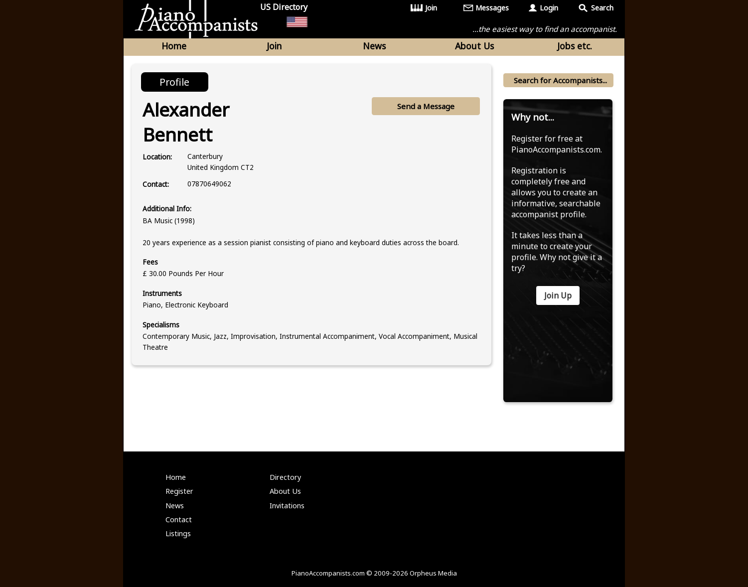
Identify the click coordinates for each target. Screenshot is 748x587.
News (374, 46)
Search (602, 7)
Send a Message (425, 106)
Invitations (287, 505)
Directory (285, 477)
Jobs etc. (574, 46)
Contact (178, 519)
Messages (492, 7)
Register (179, 491)
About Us (474, 46)
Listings (178, 533)
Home (173, 46)
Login (549, 7)
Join (431, 7)
